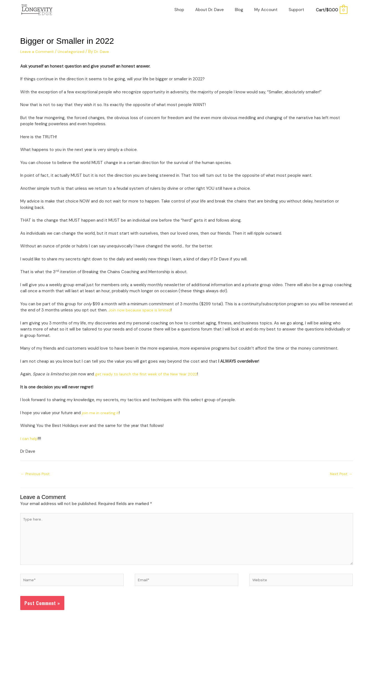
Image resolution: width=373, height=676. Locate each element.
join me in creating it (101, 420)
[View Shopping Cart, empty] (331, 14)
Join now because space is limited (141, 318)
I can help (29, 446)
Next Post (340, 482)
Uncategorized (74, 59)
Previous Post (37, 482)
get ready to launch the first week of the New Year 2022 (149, 382)
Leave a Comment (38, 59)
